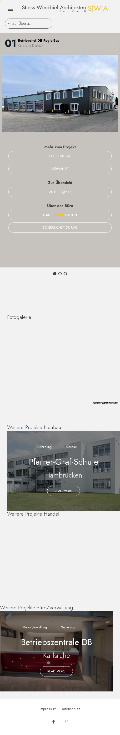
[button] (54, 273)
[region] (60, 365)
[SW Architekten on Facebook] (53, 722)
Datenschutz (70, 709)
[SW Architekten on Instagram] (66, 722)
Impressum (48, 709)
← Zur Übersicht (20, 23)
